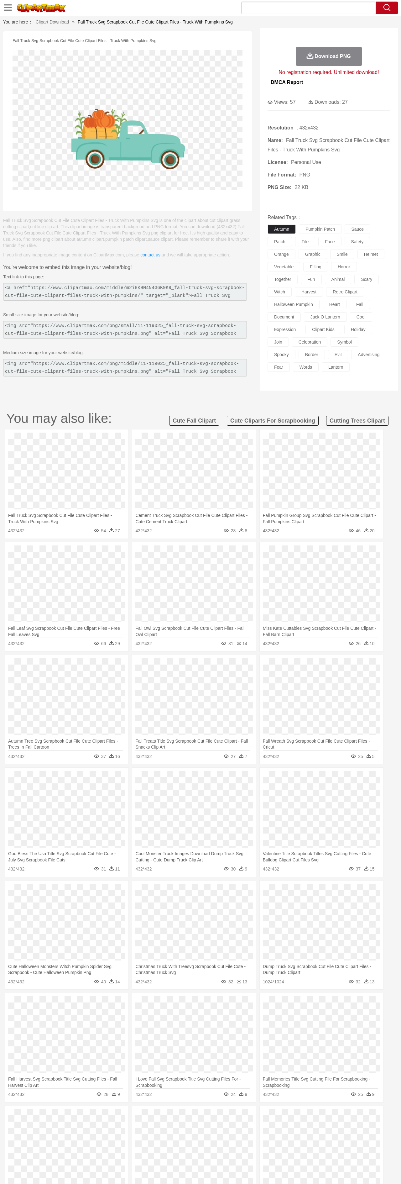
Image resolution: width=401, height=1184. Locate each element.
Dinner (224, 1154)
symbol (344, 342)
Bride (66, 1136)
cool (361, 316)
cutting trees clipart (357, 421)
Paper (257, 1145)
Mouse (280, 1126)
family (80, 1136)
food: (22, 1154)
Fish (188, 1126)
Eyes (163, 1136)
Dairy (56, 1154)
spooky (281, 354)
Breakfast (40, 1154)
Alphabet (287, 1145)
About (268, 1171)
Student (42, 1145)
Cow (119, 1126)
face (330, 241)
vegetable (284, 266)
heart (334, 304)
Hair (207, 1136)
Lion (249, 1126)
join (278, 342)
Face (270, 1136)
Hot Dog (302, 1154)
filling (315, 266)
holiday (358, 329)
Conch (104, 1117)
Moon (210, 1117)
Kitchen (208, 1154)
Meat (133, 1154)
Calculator (308, 1145)
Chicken (104, 1126)
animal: (24, 1126)
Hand (298, 1136)
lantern (335, 367)
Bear (50, 1126)
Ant (39, 1126)
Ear (152, 1136)
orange (281, 254)
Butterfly (76, 1126)
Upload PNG (373, 1171)
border (311, 354)
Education (147, 1145)
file (305, 241)
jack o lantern (325, 316)
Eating (253, 1154)
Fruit (121, 1154)
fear (278, 367)
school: (24, 1144)
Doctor (139, 1136)
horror (344, 266)
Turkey (336, 1126)
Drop (302, 1117)
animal (338, 279)
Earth (119, 1117)
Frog (200, 1126)
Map (187, 1145)
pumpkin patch (320, 229)
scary (366, 279)
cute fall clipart (194, 421)
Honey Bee (217, 1126)
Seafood (170, 1154)
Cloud (288, 1117)
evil (338, 354)
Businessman (118, 1136)
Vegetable (189, 1154)
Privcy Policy (307, 1171)
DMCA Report (287, 82)
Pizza (238, 1154)
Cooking (284, 1154)
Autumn (55, 1117)
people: (24, 1135)
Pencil (130, 1145)
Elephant (173, 1126)
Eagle (156, 1126)
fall (359, 304)
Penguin (307, 1126)
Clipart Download (52, 21)
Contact (330, 1171)
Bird (61, 1126)
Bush (275, 1117)
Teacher (60, 1145)
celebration (310, 342)
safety (357, 241)
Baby (53, 1136)
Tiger (322, 1126)
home (195, 1136)
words (305, 367)
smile (342, 254)
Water (261, 1117)
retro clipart (345, 291)
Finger (284, 1136)
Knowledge (204, 1145)
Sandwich (150, 1154)
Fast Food (104, 1154)
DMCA (349, 1171)
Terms (285, 1171)
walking (178, 1136)
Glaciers (160, 1117)
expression (285, 329)
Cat (91, 1126)
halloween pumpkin (293, 304)
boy (229, 1136)
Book (75, 1145)
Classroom (93, 1145)
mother (96, 1136)
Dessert (71, 1154)
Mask (40, 1136)
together (282, 279)
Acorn (40, 1117)
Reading (114, 1145)
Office (271, 1145)
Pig (293, 1126)
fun (311, 279)
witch (279, 291)
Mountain (244, 1117)
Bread (268, 1154)
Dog (131, 1126)
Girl (218, 1136)
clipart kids (323, 329)
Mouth (257, 1136)
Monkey (263, 1126)
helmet (371, 254)
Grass (177, 1117)
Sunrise (226, 1117)
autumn (281, 229)
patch (279, 241)
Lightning (193, 1117)
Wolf (350, 1126)
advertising (368, 354)
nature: (23, 1116)
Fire (131, 1117)
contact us (150, 254)
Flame (144, 1117)
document (284, 316)
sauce (357, 229)
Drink (87, 1154)
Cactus (89, 1117)
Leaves (73, 1117)
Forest (315, 1117)
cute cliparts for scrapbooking (272, 421)
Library (224, 1145)
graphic (312, 254)
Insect (237, 1126)
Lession (327, 1145)
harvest (308, 291)
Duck (143, 1126)
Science (241, 1145)
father (241, 1136)
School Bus (170, 1145)
